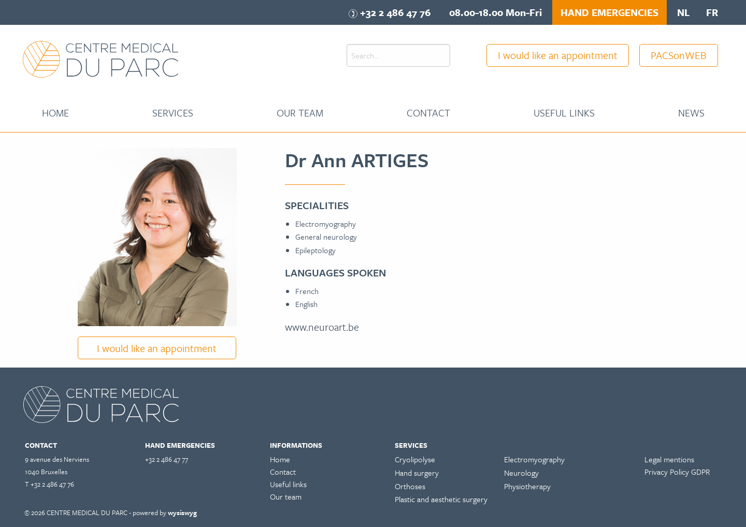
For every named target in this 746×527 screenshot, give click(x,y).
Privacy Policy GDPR (677, 471)
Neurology (521, 472)
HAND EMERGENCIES (609, 12)
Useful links (564, 113)
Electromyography (534, 459)
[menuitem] (55, 113)
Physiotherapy (527, 486)
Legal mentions (669, 459)
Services (172, 113)
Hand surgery (417, 472)
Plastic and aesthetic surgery (441, 499)
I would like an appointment (558, 55)
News (691, 113)
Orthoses (410, 486)
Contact (428, 113)
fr (712, 12)
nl (683, 12)
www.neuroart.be (322, 326)
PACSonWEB (679, 55)
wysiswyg (182, 512)
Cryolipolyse (415, 459)
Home (55, 113)
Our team (300, 113)
